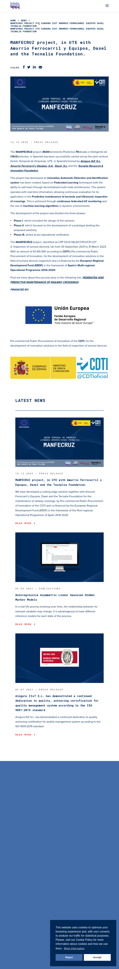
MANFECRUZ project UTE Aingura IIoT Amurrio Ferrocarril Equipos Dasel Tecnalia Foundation (57, 24)
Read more (25, 523)
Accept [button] (97, 957)
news (24, 20)
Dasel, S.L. (61, 166)
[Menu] (107, 6)
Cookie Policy (84, 939)
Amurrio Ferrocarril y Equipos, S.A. (31, 166)
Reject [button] (69, 957)
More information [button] (74, 948)
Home (13, 20)
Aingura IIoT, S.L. (90, 161)
